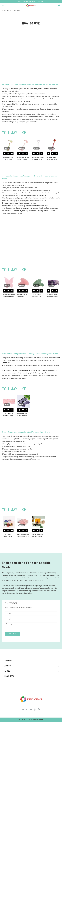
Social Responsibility (10, 733)
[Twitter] (26, 822)
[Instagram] (34, 822)
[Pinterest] (38, 822)
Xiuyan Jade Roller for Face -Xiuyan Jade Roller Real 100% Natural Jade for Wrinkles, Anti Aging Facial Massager (8, 158)
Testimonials (8, 755)
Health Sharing (8, 778)
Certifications (8, 759)
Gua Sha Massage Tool (11, 668)
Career (6, 785)
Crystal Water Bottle (10, 700)
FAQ (5, 766)
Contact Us (8, 792)
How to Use (8, 775)
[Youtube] (30, 822)
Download (7, 782)
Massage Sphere (9, 693)
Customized (8, 789)
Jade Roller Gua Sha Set (11, 672)
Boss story (7, 722)
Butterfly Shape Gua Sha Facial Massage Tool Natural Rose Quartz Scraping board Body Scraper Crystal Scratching (9, 296)
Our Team (7, 726)
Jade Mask (7, 686)
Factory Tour (8, 715)
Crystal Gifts (8, 696)
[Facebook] (22, 822)
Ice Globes (7, 675)
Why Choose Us (9, 741)
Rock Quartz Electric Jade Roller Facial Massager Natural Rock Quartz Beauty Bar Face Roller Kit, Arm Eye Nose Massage (38, 158)
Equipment (7, 752)
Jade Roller (7, 665)
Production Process (10, 719)
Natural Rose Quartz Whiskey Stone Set (23, 535)
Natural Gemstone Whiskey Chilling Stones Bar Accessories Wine (37, 535)
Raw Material (8, 762)
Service (6, 745)
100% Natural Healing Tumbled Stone (8, 535)
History (6, 712)
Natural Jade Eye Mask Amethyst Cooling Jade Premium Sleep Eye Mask (23, 415)
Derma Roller (8, 682)
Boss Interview (9, 729)
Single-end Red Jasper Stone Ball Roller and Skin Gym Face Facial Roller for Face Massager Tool (53, 158)
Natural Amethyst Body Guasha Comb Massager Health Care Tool (53, 296)
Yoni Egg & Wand (9, 689)
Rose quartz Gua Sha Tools (22, 295)
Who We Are (8, 708)
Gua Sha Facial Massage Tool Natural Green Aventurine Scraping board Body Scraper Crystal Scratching (38, 296)
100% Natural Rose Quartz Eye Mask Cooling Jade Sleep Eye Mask (8, 415)
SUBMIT (12, 634)
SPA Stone (7, 679)
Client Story (8, 748)
